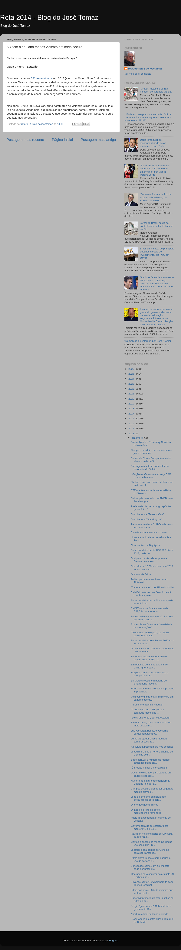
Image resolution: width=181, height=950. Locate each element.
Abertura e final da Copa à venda (149, 914)
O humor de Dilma (141, 574)
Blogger (113, 940)
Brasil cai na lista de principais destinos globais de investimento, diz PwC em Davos (157, 253)
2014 (131, 428)
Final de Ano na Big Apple (145, 545)
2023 (131, 383)
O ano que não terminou (144, 804)
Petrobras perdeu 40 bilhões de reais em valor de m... (152, 526)
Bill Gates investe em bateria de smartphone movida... (149, 682)
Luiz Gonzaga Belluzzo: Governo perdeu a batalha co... (149, 732)
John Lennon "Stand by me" (146, 519)
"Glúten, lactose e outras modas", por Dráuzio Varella (155, 90)
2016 (131, 418)
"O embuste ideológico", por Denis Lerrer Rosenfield (150, 634)
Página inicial (62, 140)
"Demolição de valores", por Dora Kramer (147, 341)
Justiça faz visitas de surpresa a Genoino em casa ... (149, 560)
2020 (131, 398)
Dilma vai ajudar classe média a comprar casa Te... (149, 740)
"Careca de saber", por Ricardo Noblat (152, 587)
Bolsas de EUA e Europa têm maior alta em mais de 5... (151, 460)
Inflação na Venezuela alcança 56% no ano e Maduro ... (151, 476)
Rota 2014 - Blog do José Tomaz (49, 17)
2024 (131, 378)
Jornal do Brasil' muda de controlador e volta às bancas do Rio (156, 225)
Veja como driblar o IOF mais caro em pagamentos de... (152, 698)
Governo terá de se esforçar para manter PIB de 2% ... (149, 827)
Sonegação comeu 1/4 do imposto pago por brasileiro (150, 867)
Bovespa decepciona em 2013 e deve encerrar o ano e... (152, 618)
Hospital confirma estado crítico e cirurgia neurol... (150, 674)
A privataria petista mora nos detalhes (152, 746)
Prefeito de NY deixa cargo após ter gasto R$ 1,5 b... (151, 508)
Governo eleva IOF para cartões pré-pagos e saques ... (152, 774)
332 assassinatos (42, 78)
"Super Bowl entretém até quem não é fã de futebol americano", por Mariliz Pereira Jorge (154, 170)
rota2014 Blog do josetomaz (145, 68)
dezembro (137, 437)
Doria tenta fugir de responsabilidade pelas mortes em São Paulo (153, 142)
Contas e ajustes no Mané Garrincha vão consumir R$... (151, 843)
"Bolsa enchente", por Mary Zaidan (150, 717)
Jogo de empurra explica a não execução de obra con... (148, 798)
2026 (131, 368)
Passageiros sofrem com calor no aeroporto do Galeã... (150, 468)
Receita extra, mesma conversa (149, 532)
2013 (131, 433)
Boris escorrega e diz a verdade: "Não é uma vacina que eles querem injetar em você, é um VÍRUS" (147, 117)
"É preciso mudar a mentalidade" (149, 767)
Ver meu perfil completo (137, 73)
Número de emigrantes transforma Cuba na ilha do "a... (150, 782)
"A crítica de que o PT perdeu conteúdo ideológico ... (147, 711)
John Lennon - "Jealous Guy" (147, 514)
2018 (131, 408)
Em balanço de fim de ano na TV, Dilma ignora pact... (149, 666)
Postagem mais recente (25, 140)
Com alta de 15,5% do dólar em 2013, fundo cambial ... (152, 568)
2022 (131, 388)
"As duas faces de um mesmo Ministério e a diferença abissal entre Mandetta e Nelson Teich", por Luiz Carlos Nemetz (157, 283)
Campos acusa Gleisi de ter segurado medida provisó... (152, 790)
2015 (131, 423)
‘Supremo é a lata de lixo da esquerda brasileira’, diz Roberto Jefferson (155, 197)
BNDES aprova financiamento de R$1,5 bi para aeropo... (149, 610)
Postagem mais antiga (98, 140)
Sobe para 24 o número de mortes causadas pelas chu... (150, 761)
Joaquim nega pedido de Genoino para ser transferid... (150, 851)
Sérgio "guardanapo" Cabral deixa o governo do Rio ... (151, 908)
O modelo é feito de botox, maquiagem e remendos (146, 811)
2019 (131, 403)
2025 (131, 373)
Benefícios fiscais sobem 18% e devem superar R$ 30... (149, 658)
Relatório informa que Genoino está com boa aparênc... (151, 594)
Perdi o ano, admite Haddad (147, 704)
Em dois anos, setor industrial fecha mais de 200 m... (151, 724)
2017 (131, 413)
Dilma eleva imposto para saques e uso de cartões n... (151, 859)
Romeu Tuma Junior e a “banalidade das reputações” (151, 626)
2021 (131, 393)
